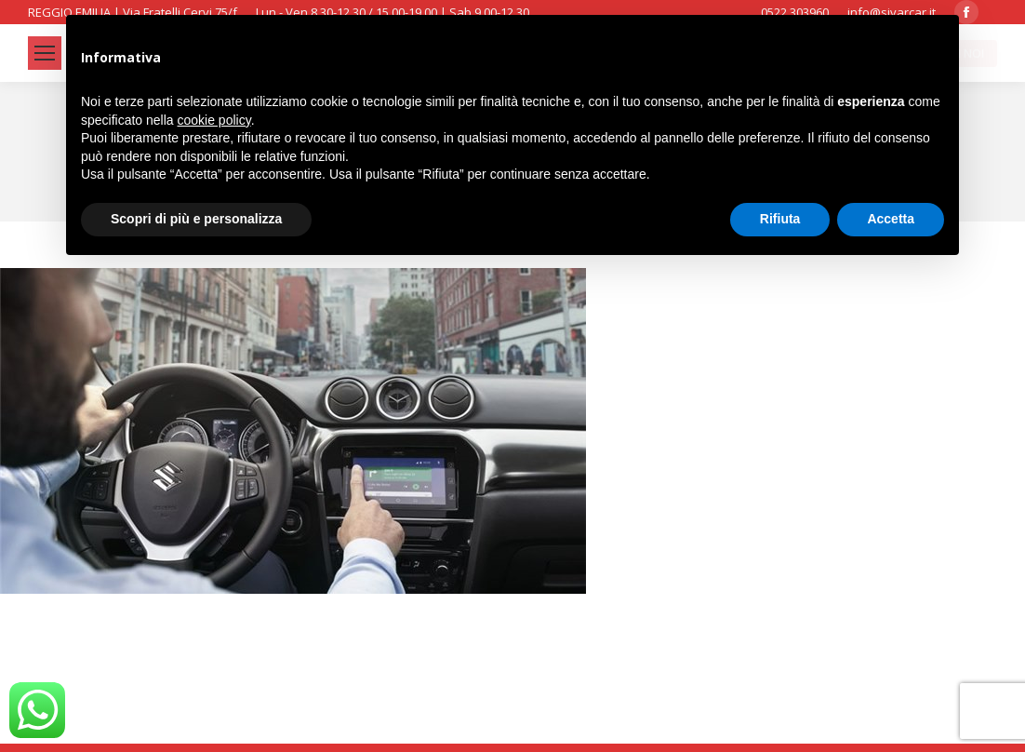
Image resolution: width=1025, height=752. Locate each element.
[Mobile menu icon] (44, 53)
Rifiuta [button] (780, 218)
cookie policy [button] (214, 120)
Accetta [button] (890, 218)
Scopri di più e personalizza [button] (196, 218)
